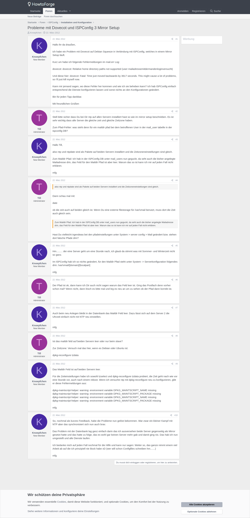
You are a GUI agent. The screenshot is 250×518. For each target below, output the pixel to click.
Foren (48, 11)
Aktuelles (62, 11)
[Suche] (215, 11)
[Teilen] (172, 39)
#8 (177, 336)
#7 (177, 308)
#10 (176, 415)
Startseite (35, 11)
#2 (177, 111)
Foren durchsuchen (53, 16)
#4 (177, 180)
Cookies (61, 501)
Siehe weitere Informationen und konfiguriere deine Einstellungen (63, 511)
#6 (177, 280)
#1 (177, 39)
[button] (70, 11)
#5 (177, 246)
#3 (177, 139)
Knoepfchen (35, 32)
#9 (177, 364)
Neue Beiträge (34, 16)
